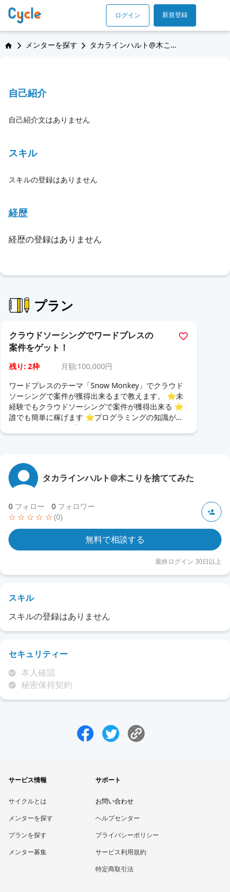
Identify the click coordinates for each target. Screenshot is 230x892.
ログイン (127, 15)
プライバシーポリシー (127, 834)
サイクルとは (27, 801)
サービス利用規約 (120, 851)
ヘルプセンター (117, 818)
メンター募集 (27, 851)
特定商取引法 (114, 868)
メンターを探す (51, 45)
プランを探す (27, 834)
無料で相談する (115, 539)
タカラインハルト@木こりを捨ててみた (118, 478)
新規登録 (175, 14)
